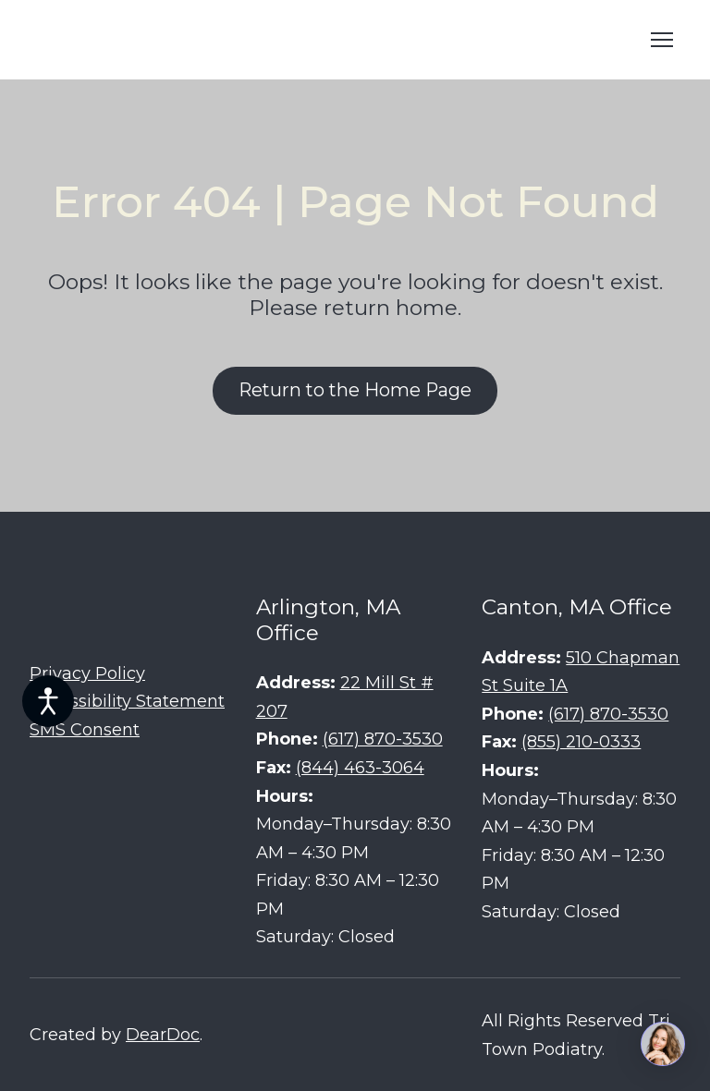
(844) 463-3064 (360, 768)
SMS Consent (85, 730)
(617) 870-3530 (383, 739)
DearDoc (163, 1034)
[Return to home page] (168, 40)
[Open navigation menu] (661, 39)
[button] (355, 391)
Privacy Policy (87, 673)
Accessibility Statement (127, 701)
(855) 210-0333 (581, 742)
